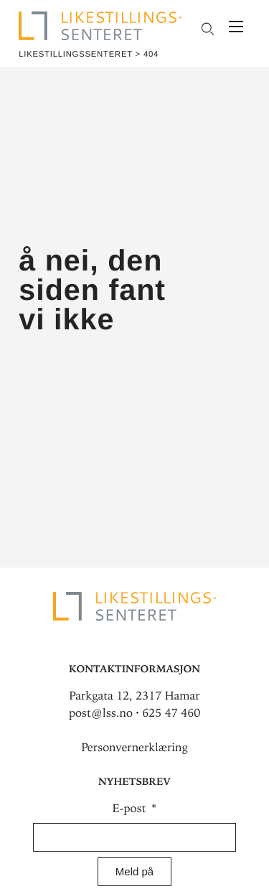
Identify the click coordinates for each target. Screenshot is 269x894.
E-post (131, 808)
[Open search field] (207, 28)
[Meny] (236, 28)
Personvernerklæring (134, 747)
